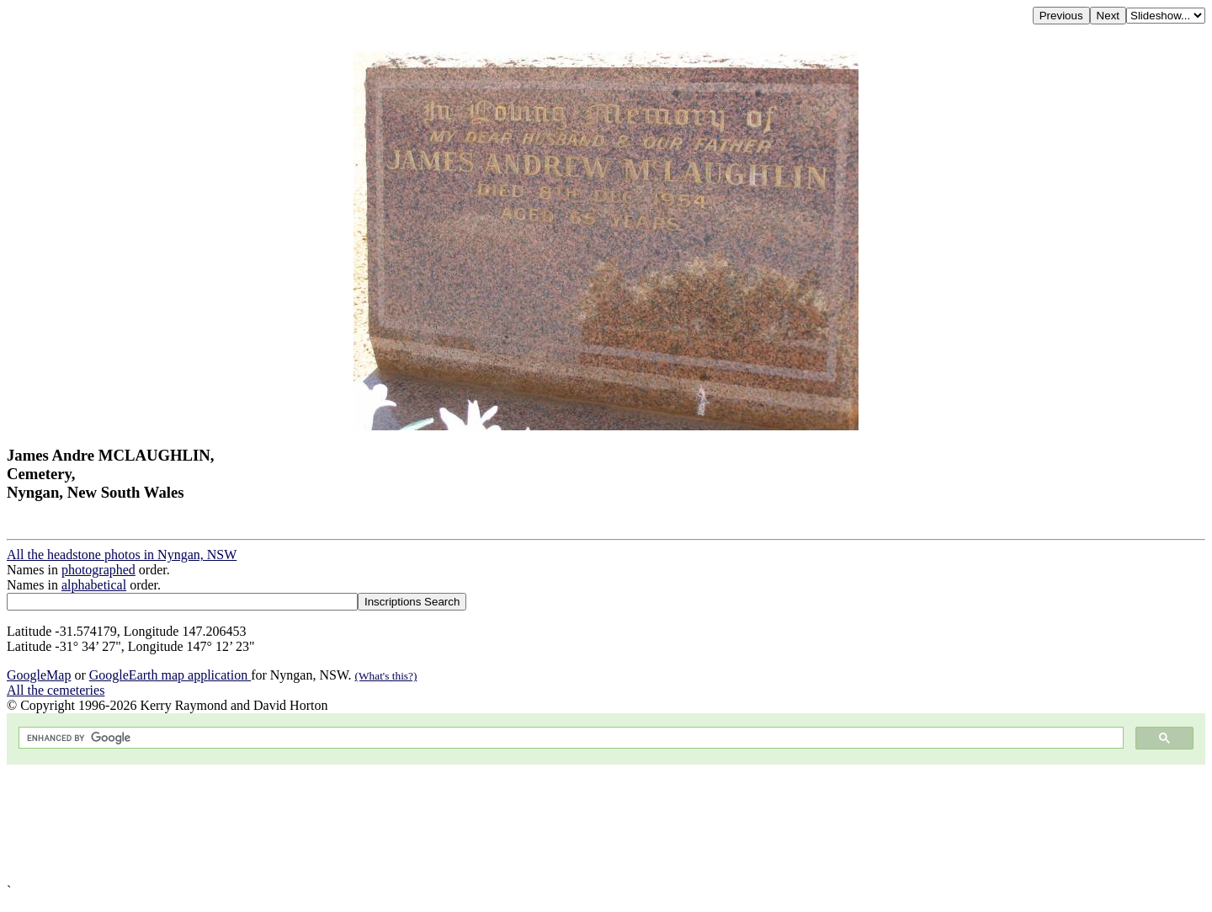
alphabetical (93, 585)
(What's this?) (386, 675)
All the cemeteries (55, 690)
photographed (98, 570)
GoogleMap (39, 675)
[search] (569, 738)
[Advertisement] (512, 824)
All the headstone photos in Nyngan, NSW (122, 554)
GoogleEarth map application (170, 675)
